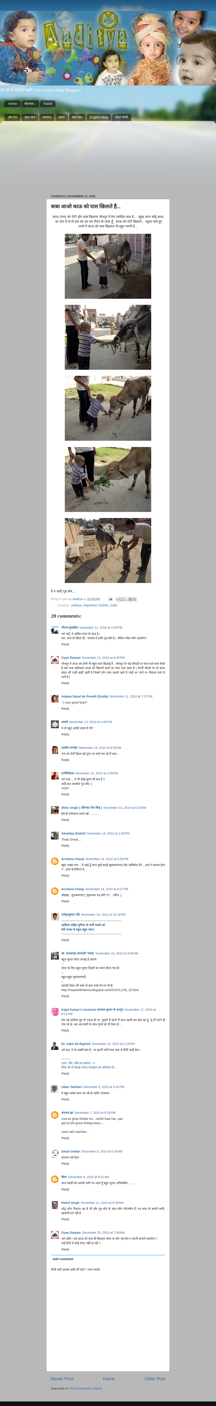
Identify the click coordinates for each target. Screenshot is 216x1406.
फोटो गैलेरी (121, 117)
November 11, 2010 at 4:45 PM (100, 627)
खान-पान (30, 117)
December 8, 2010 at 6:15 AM (101, 1151)
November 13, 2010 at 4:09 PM (96, 773)
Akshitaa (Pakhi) (73, 833)
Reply (65, 644)
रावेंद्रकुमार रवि (70, 914)
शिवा (64, 1177)
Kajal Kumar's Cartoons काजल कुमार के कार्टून (92, 1009)
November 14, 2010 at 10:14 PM (103, 914)
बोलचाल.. (30, 103)
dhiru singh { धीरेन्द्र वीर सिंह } (81, 807)
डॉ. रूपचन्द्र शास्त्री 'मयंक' (77, 953)
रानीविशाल (67, 773)
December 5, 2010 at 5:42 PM (103, 1087)
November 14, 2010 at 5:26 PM (107, 859)
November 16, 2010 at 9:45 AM (117, 953)
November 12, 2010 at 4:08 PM (90, 722)
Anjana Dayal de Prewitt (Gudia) (84, 696)
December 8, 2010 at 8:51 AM (88, 1177)
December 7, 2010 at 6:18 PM (95, 1112)
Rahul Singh (70, 1202)
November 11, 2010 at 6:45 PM (103, 657)
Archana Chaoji (72, 859)
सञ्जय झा (67, 1112)
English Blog (99, 117)
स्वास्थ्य (46, 117)
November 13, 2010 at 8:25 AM (100, 747)
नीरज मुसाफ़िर (69, 627)
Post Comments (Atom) (86, 1388)
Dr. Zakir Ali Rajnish (76, 1044)
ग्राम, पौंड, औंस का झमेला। (77, 1063)
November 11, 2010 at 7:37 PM (131, 696)
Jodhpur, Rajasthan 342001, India (94, 605)
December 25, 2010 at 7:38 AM (103, 1232)
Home (12, 103)
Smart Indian (70, 1151)
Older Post (155, 1378)
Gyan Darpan (71, 657)
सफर (62, 117)
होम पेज (12, 117)
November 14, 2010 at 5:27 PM (107, 889)
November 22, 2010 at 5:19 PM (113, 1044)
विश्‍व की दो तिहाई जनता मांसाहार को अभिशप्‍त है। (88, 1067)
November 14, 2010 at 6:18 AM (124, 807)
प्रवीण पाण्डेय (69, 747)
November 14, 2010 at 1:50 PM (108, 833)
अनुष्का (65, 788)
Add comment (62, 1259)
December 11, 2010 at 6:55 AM (102, 1202)
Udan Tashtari (71, 1087)
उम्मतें (64, 722)
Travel (47, 103)
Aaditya (78, 599)
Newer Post (62, 1378)
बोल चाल (77, 117)
